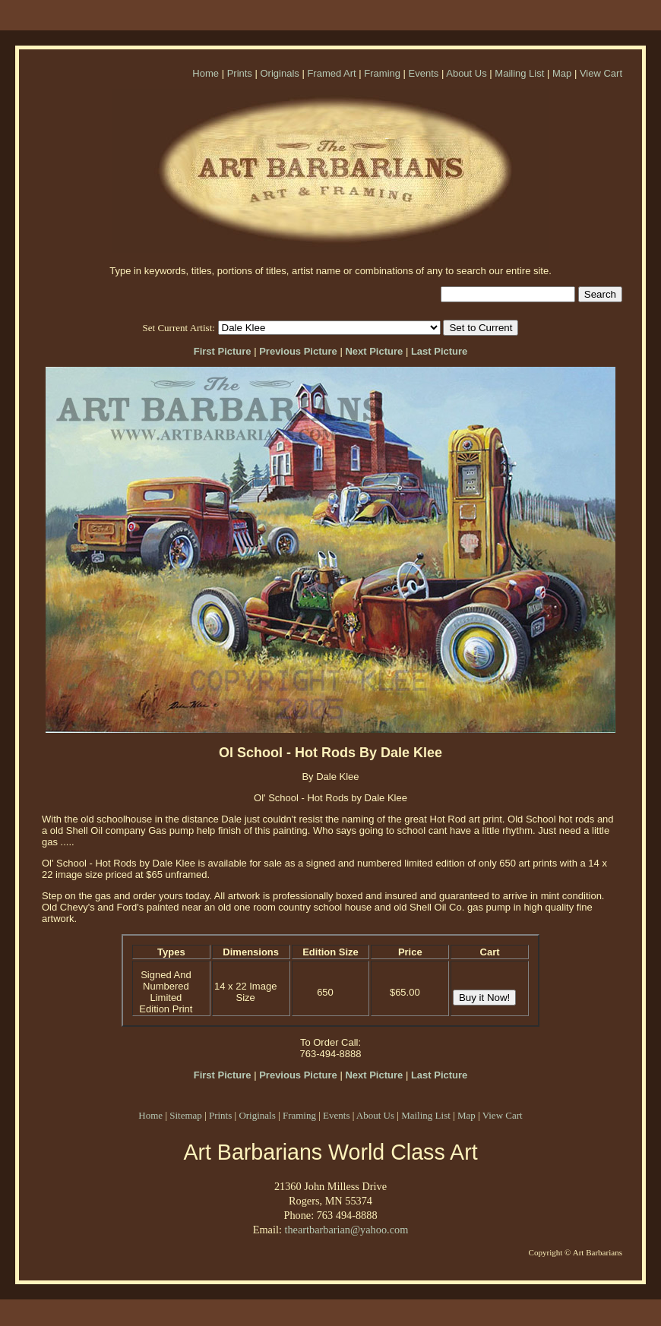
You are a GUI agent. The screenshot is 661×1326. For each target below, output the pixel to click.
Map (561, 73)
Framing (382, 73)
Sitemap (185, 1115)
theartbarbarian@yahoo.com (346, 1229)
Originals (279, 73)
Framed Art (331, 73)
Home (205, 73)
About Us (466, 73)
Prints (239, 73)
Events (424, 73)
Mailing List (519, 73)
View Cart (601, 73)
